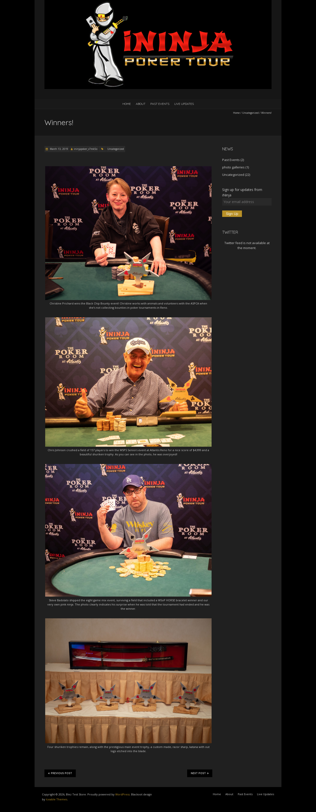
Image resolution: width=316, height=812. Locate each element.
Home (126, 104)
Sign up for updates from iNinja (242, 192)
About (140, 104)
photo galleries (233, 167)
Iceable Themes (56, 799)
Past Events (159, 104)
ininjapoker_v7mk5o (85, 149)
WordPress (122, 794)
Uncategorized (250, 113)
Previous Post (60, 773)
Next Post (200, 773)
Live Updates (184, 104)
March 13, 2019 (58, 149)
